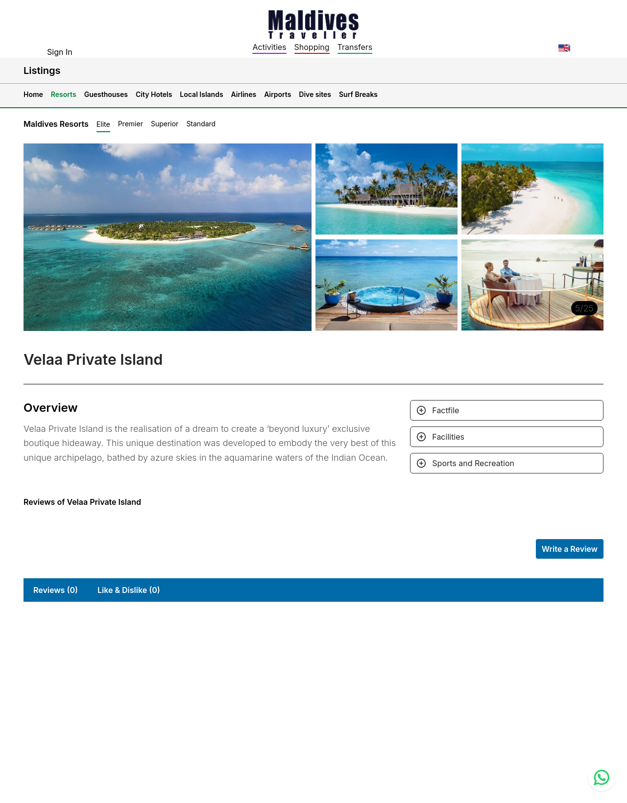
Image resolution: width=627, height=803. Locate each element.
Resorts (63, 94)
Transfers (355, 47)
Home (33, 94)
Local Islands (201, 94)
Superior (164, 123)
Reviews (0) (55, 590)
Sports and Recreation (473, 463)
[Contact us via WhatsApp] (601, 777)
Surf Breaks (358, 94)
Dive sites (315, 94)
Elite (103, 124)
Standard (201, 123)
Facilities (448, 437)
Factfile (445, 410)
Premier (130, 123)
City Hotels (154, 94)
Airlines (244, 94)
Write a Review (570, 549)
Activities (269, 47)
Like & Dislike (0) (128, 590)
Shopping (312, 47)
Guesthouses (106, 94)
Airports (277, 94)
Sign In (59, 52)
